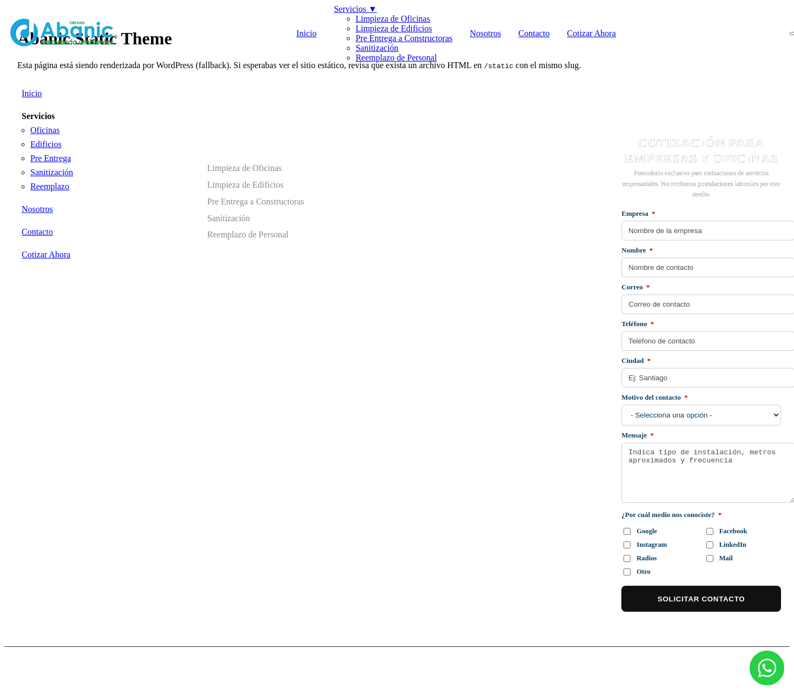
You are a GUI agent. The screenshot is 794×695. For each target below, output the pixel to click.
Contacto (534, 33)
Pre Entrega (50, 158)
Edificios (46, 144)
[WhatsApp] (767, 668)
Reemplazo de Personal (396, 57)
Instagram (645, 544)
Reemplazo (49, 186)
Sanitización (377, 47)
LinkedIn (726, 544)
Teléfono (637, 324)
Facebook (726, 531)
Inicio (307, 33)
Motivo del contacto (654, 397)
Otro (637, 571)
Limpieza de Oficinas (393, 18)
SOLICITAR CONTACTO (701, 599)
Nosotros (485, 33)
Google (640, 531)
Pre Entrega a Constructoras (404, 38)
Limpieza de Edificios (394, 28)
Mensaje (637, 435)
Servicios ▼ (355, 9)
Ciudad (636, 360)
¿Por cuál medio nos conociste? (671, 515)
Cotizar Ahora (591, 33)
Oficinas (45, 130)
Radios (640, 558)
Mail (719, 558)
